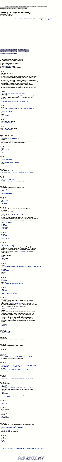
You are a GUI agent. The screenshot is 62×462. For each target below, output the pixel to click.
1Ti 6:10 (20, 283)
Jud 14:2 (17, 108)
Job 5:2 (4, 182)
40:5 (27, 395)
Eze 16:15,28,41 (31, 365)
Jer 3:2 (8, 245)
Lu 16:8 (14, 293)
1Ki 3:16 (4, 268)
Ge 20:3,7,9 (5, 369)
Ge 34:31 (4, 266)
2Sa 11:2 (25, 108)
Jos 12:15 (4, 101)
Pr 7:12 (4, 245)
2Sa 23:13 (20, 101)
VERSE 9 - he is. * (3, 178)
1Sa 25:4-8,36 (11, 214)
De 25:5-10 (16, 172)
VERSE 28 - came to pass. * (4, 409)
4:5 (23, 182)
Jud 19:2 (9, 365)
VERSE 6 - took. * (3, 148)
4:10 (13, 179)
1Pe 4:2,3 (11, 396)
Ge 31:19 (4, 214)
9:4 (19, 427)
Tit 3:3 (13, 182)
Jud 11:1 (30, 266)
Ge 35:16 (4, 413)
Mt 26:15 (15, 283)
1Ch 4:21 (17, 138)
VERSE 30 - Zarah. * (3, 437)
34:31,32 (22, 395)
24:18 (29, 189)
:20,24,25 (4, 293)
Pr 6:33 (9, 357)
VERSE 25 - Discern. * (3, 377)
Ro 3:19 (32, 388)
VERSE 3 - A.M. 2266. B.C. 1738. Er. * (8, 121)
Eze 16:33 (10, 283)
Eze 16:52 (16, 388)
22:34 (8, 189)
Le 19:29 (9, 266)
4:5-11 (26, 172)
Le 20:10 (11, 369)
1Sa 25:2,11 (10, 238)
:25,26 (3, 309)
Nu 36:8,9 (10, 172)
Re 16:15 (29, 357)
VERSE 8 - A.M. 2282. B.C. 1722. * (7, 171)
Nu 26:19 (9, 122)
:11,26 (3, 138)
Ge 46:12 (4, 111)
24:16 (26, 369)
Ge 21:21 (4, 149)
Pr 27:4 (9, 182)
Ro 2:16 (20, 378)
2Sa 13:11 (5, 280)
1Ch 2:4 (15, 427)
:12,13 (3, 256)
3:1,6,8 (24, 365)
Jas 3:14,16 (18, 182)
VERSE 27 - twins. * (3, 402)
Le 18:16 (4, 172)
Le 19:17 (9, 340)
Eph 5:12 (23, 357)
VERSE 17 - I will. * (3, 289)
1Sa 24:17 (5, 388)
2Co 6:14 (31, 108)
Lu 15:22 (13, 309)
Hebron (4, 98)
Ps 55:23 (9, 165)
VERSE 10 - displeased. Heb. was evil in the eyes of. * (12, 187)
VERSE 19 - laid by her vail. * (5, 331)
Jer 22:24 (15, 303)
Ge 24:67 (4, 211)
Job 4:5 (17, 395)
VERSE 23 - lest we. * (3, 355)
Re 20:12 (30, 378)
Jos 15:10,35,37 (7, 223)
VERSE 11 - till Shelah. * (3, 199)
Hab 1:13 (22, 388)
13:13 (7, 162)
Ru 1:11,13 (5, 200)
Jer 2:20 (19, 365)
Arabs (17, 306)
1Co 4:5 (25, 378)
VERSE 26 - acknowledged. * (5, 384)
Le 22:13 (4, 203)
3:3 (16, 366)
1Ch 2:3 (9, 111)
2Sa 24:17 (11, 388)
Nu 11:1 (4, 189)
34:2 (13, 108)
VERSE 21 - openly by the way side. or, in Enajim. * (11, 345)
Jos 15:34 (23, 251)
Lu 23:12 (25, 340)
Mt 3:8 (30, 395)
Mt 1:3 (3, 152)
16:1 (22, 108)
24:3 (10, 108)
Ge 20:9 (4, 340)
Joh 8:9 (27, 388)
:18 (3, 378)
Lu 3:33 (8, 430)
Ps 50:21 (10, 378)
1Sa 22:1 (14, 101)
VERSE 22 (3, 350)
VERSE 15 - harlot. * (3, 265)
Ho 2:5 (12, 366)
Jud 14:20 (15, 340)
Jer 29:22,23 (5, 371)
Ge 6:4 (4, 115)
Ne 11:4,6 (23, 427)
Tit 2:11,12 (5, 396)
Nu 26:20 (12, 138)
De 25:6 (4, 179)
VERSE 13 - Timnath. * (3, 234)
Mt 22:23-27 (31, 172)
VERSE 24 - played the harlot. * (5, 364)
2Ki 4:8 (15, 93)
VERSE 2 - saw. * (3, 107)
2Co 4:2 (18, 357)
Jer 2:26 (15, 378)
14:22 (21, 371)
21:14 (14, 266)
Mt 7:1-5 (11, 371)
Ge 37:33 (4, 385)
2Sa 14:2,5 (7, 333)
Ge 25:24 (4, 403)
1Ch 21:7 (19, 189)
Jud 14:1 (4, 228)
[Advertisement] (27, 3)
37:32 (5, 378)
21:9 (15, 369)
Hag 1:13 (4, 190)
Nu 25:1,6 (19, 266)
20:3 (13, 395)
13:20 (23, 93)
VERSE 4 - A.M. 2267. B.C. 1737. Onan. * (9, 128)
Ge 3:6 (4, 108)
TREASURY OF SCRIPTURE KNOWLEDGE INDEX (30, 449)
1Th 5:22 (4, 271)
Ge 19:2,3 (4, 93)
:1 (2, 223)
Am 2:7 (15, 268)
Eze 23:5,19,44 (6, 366)
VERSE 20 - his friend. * (3, 338)
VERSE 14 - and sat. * (3, 244)
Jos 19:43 (4, 225)
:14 (3, 273)
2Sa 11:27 (13, 189)
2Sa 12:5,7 (31, 369)
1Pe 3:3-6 (10, 271)
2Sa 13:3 (20, 340)
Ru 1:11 (21, 172)
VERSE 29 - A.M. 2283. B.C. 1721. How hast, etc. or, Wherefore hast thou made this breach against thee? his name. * (17, 425)
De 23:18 (24, 266)
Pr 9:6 (19, 93)
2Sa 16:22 (9, 395)
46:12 (7, 138)
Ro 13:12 (35, 395)
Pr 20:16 (9, 293)
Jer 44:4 (33, 189)
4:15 (19, 366)
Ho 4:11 (8, 326)
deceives (8, 66)
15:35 (9, 101)
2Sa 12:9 (4, 357)
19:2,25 (39, 266)
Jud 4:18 (10, 93)
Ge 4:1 (4, 395)
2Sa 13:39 (10, 211)
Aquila (2, 316)
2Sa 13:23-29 (19, 214)
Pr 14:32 (24, 189)
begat (6, 81)
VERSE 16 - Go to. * (3, 279)
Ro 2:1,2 (16, 371)
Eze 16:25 (13, 245)
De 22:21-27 (20, 369)
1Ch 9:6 (4, 438)
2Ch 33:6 (16, 162)
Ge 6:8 (4, 162)
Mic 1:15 (25, 101)
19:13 (11, 162)
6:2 (7, 108)
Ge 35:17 (4, 416)
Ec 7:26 (15, 365)
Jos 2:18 (4, 419)
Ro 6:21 (14, 357)
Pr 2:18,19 (10, 268)
